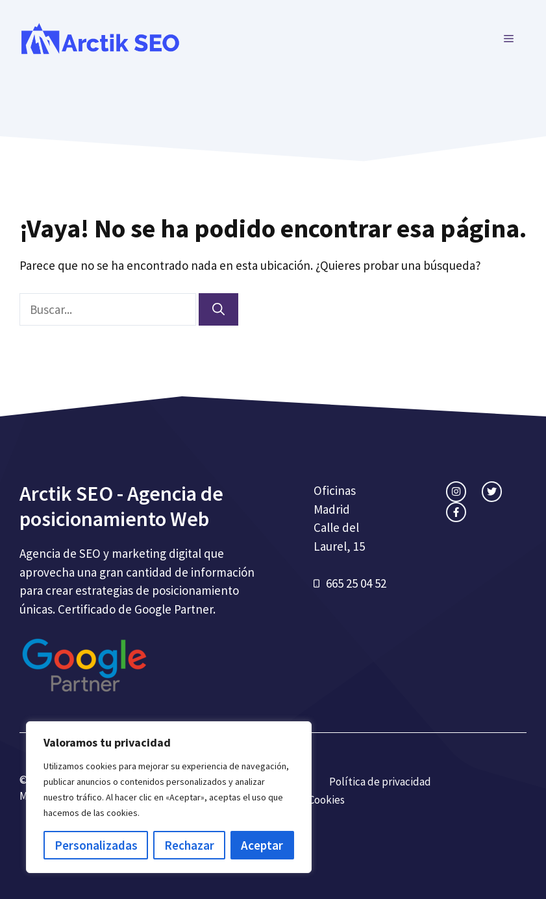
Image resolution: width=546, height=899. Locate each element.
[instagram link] (456, 491)
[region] (169, 797)
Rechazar (189, 845)
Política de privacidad (380, 781)
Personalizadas (96, 845)
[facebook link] (456, 512)
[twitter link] (492, 491)
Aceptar (262, 845)
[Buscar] (218, 309)
